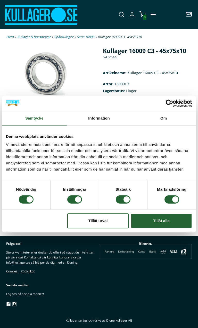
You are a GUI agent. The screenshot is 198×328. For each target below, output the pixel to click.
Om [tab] (163, 118)
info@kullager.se (18, 262)
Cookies (12, 271)
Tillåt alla (161, 220)
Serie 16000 (85, 37)
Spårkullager (63, 37)
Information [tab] (99, 118)
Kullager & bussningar (34, 37)
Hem (10, 37)
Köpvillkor (28, 271)
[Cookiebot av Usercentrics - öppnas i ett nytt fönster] (169, 103)
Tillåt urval (98, 220)
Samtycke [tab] (34, 118)
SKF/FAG (110, 56)
